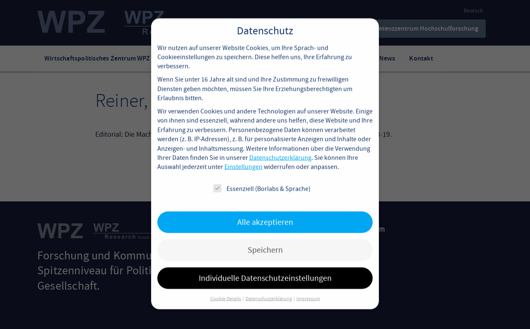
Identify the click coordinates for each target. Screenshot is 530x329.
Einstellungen (243, 158)
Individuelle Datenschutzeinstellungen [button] (265, 269)
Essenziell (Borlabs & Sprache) (262, 179)
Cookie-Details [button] (226, 289)
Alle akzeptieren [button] (265, 213)
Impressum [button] (308, 289)
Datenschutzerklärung (280, 148)
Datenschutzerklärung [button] (269, 289)
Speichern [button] (265, 240)
